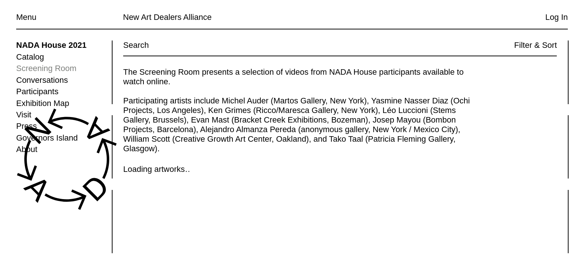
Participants (37, 91)
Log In (556, 17)
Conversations (42, 80)
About (27, 149)
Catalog (30, 56)
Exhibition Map (42, 103)
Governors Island (47, 137)
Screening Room (46, 68)
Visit (23, 114)
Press (26, 126)
